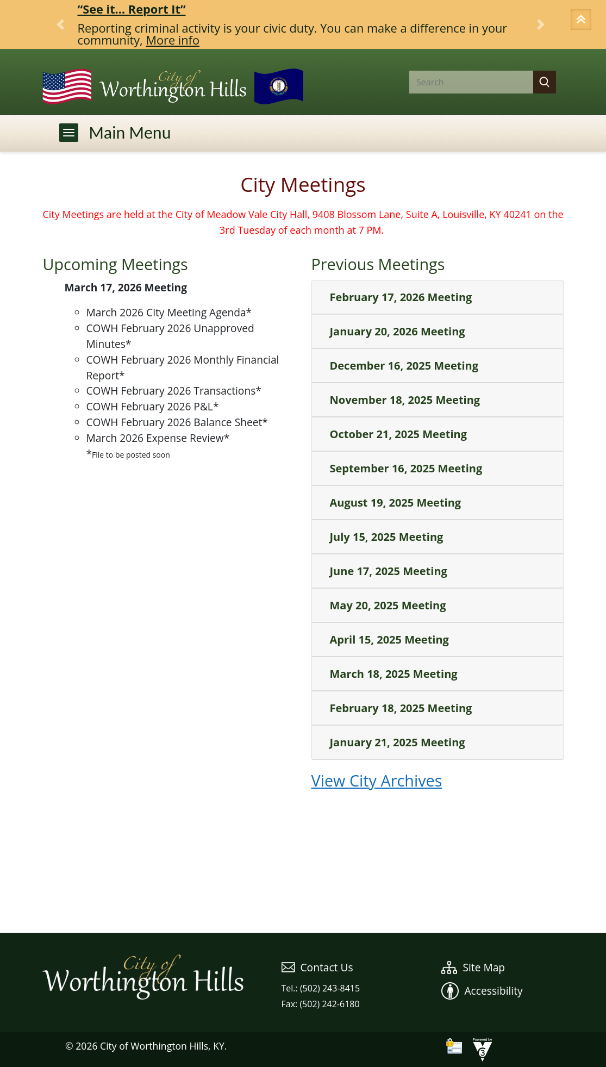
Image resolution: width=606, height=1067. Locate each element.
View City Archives (376, 780)
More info (172, 40)
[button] (582, 20)
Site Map (473, 967)
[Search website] (462, 82)
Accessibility (481, 990)
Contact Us (317, 967)
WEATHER (303, 892)
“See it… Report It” (132, 9)
